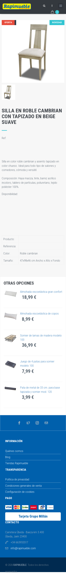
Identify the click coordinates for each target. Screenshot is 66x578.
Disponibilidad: (10, 194)
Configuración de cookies (19, 491)
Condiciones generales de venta (23, 485)
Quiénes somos (14, 451)
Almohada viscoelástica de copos (39, 313)
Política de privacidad (17, 479)
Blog (7, 457)
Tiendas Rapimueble (16, 463)
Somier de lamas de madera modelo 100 (41, 337)
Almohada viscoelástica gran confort (41, 291)
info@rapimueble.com (23, 548)
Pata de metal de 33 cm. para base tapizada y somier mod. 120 (40, 389)
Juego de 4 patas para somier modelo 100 (37, 363)
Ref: (4, 138)
